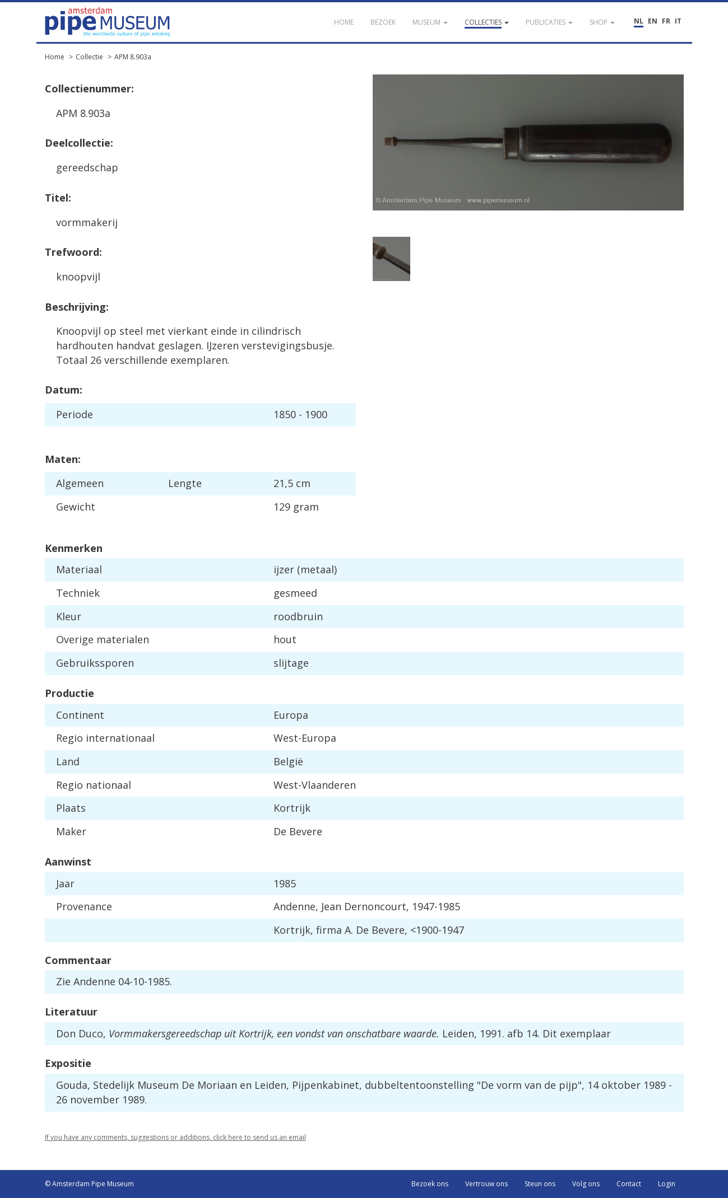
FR (666, 21)
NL (638, 21)
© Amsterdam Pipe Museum (89, 1183)
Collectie (89, 57)
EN (652, 21)
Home (54, 57)
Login (666, 1183)
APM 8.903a (132, 57)
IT (678, 21)
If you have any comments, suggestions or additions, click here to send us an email (175, 1137)
